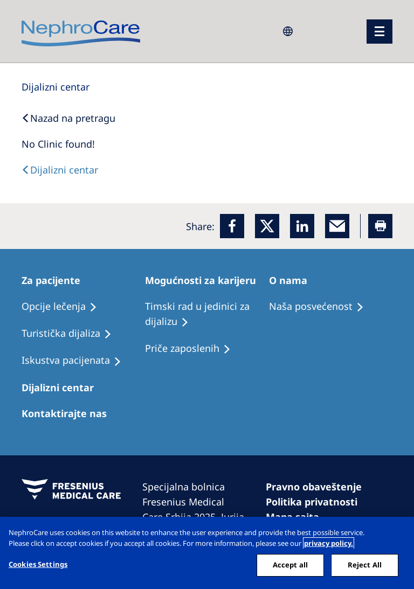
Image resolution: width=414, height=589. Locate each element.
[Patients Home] (56, 280)
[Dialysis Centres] (55, 86)
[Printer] (380, 226)
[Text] (60, 169)
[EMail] (337, 226)
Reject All (365, 565)
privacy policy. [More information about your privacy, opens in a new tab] (328, 543)
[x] (267, 226)
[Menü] (379, 31)
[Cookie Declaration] (316, 501)
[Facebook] (232, 226)
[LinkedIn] (302, 226)
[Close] (397, 534)
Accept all (290, 565)
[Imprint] (318, 486)
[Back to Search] (68, 118)
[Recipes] (71, 333)
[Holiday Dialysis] (76, 360)
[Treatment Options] (64, 307)
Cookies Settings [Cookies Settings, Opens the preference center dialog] (38, 564)
